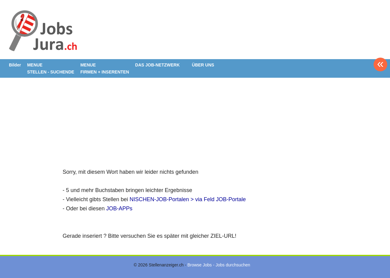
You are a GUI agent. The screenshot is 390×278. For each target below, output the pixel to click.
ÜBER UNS (203, 64)
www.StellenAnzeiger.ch (42, 32)
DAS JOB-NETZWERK (157, 64)
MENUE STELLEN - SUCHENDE (50, 68)
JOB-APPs (119, 208)
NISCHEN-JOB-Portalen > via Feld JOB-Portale (187, 199)
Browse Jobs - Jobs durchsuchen (218, 264)
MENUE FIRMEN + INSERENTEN (104, 68)
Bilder (15, 64)
